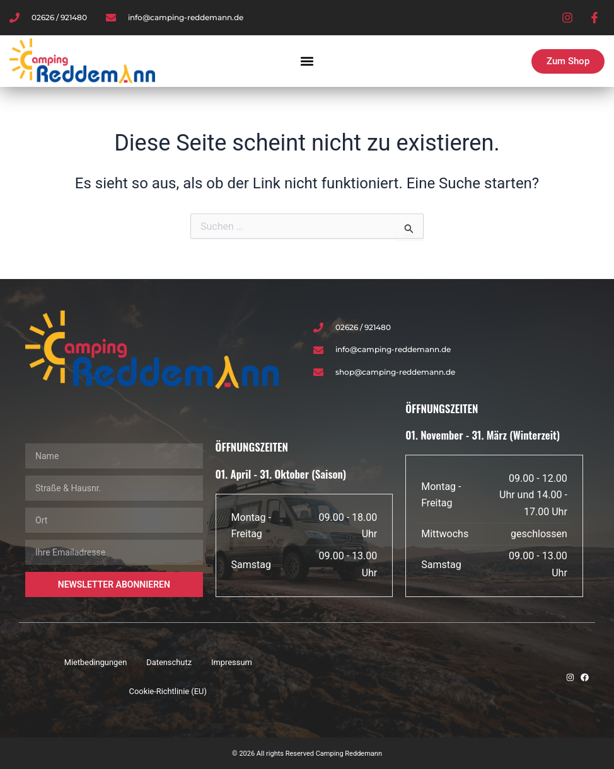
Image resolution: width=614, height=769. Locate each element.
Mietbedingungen (95, 662)
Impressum (232, 662)
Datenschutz (169, 662)
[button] (307, 61)
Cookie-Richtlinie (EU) (168, 691)
